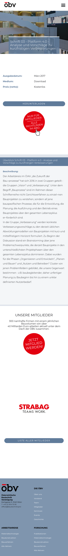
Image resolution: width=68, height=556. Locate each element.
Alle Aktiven (6, 546)
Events (37, 515)
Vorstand (38, 498)
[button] (63, 5)
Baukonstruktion (8, 538)
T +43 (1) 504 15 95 (8, 504)
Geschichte (39, 519)
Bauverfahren (7, 542)
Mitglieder (38, 507)
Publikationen (40, 534)
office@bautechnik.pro (11, 507)
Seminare (38, 511)
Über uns (38, 494)
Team (36, 503)
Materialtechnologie (10, 534)
